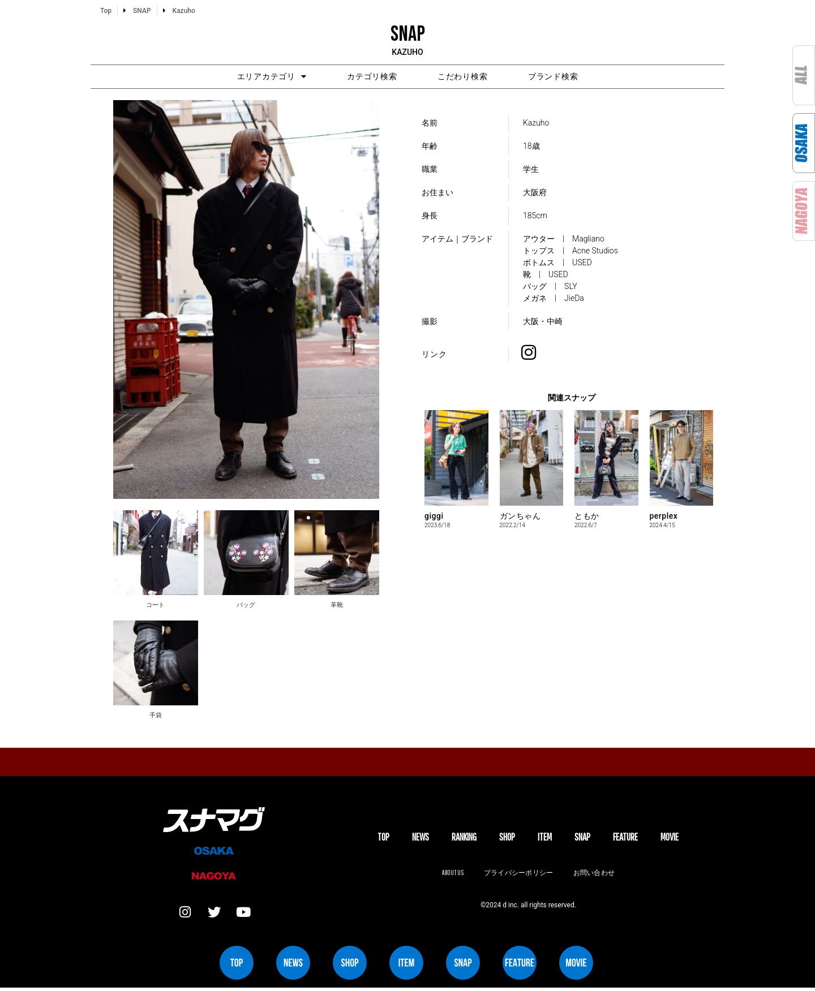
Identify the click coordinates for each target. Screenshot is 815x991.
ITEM (545, 838)
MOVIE (669, 838)
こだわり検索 (470, 77)
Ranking (464, 838)
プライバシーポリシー (518, 874)
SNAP (582, 838)
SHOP (507, 838)
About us (451, 874)
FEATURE (625, 838)
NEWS (420, 838)
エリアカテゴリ (249, 77)
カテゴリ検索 (365, 77)
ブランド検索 (575, 77)
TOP (383, 838)
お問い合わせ (595, 874)
